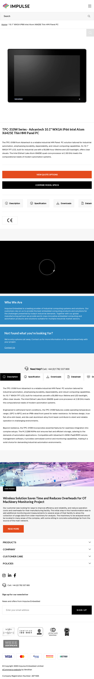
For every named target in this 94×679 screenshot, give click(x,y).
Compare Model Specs (47, 185)
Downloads (64, 203)
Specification (38, 203)
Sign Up (82, 610)
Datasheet (74, 377)
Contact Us (10, 347)
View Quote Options (47, 174)
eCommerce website (11, 669)
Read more (13, 529)
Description (12, 203)
